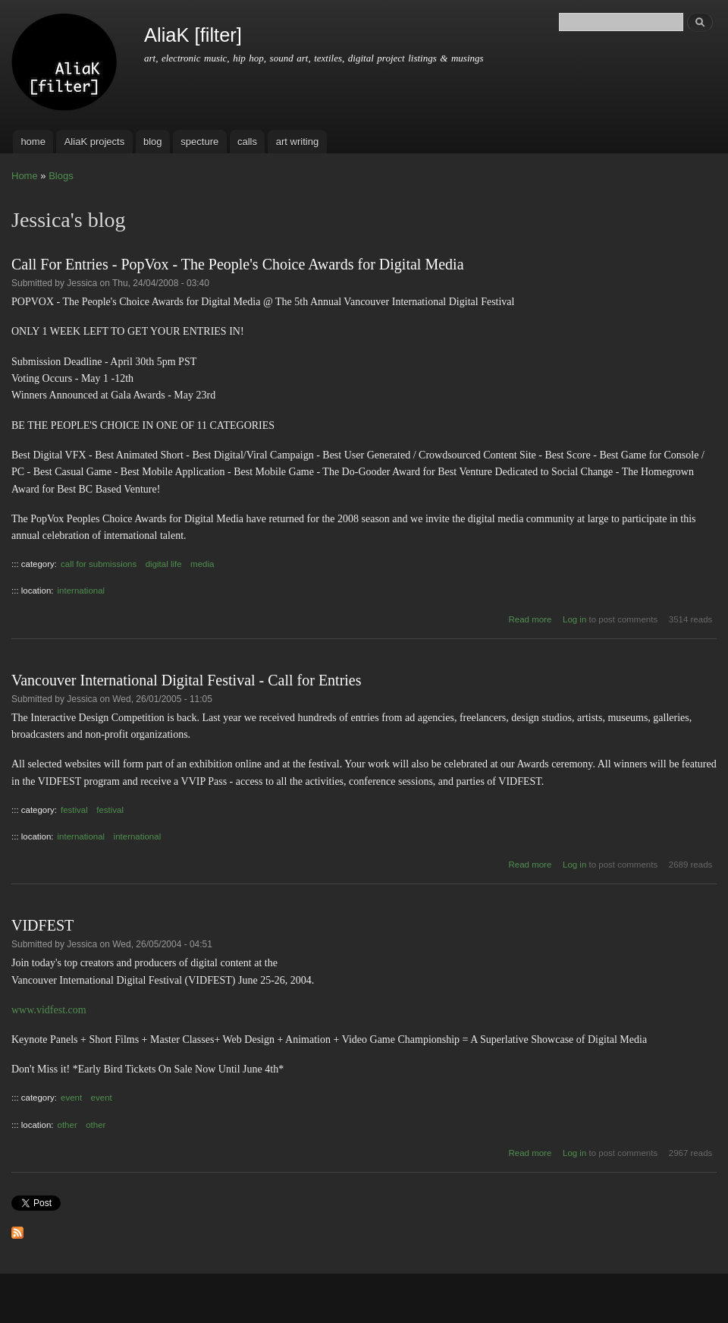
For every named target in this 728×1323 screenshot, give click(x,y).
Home (24, 175)
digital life (164, 564)
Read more (530, 619)
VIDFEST (42, 925)
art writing (297, 141)
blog (152, 141)
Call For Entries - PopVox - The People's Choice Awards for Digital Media (237, 264)
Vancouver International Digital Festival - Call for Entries (186, 680)
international (81, 590)
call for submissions (98, 564)
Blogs (61, 175)
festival (74, 809)
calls (247, 141)
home (33, 141)
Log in (574, 619)
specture (199, 141)
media (202, 564)
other (67, 1124)
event (71, 1097)
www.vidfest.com (48, 1010)
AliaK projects (94, 141)
